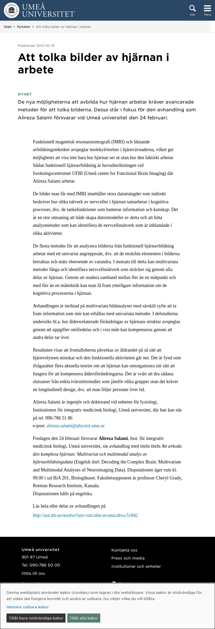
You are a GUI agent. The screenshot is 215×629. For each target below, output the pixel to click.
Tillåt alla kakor (83, 618)
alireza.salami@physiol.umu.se (76, 425)
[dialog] (107, 606)
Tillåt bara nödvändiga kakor (36, 618)
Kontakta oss (124, 549)
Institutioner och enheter (136, 566)
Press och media (128, 557)
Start (8, 27)
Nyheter (23, 27)
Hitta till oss (33, 573)
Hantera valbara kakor (27, 606)
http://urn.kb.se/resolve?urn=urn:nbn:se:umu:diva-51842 (85, 515)
